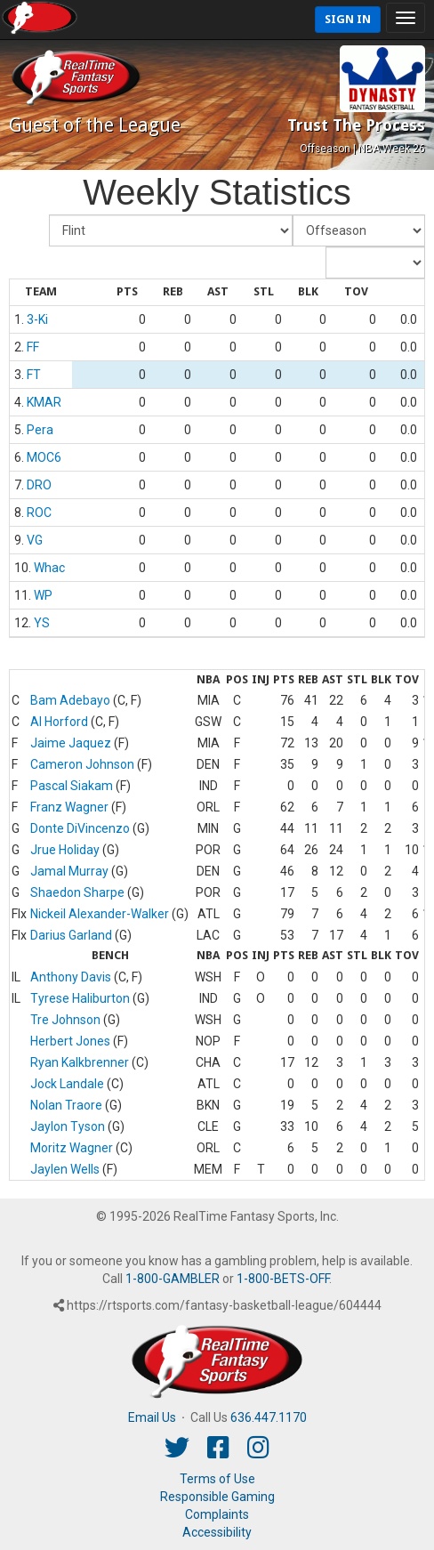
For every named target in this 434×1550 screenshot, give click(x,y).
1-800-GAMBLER (172, 1278)
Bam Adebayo (70, 700)
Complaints (217, 1514)
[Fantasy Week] (359, 230)
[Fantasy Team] (171, 230)
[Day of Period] (375, 262)
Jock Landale (67, 1084)
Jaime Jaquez (70, 743)
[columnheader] (41, 292)
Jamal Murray (69, 871)
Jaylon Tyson (67, 1126)
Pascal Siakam (71, 786)
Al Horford (59, 721)
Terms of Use (217, 1479)
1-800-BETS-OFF (283, 1278)
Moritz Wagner (71, 1148)
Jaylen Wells (65, 1169)
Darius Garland (71, 935)
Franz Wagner (69, 807)
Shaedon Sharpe (77, 892)
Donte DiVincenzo (80, 828)
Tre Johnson (65, 1020)
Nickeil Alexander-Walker (99, 914)
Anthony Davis (70, 977)
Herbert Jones (70, 1041)
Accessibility (217, 1532)
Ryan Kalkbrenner (79, 1062)
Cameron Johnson (82, 764)
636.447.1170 (268, 1417)
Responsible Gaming (217, 1496)
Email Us (152, 1417)
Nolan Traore (66, 1105)
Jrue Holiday (65, 850)
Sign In (348, 19)
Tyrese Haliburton (80, 998)
